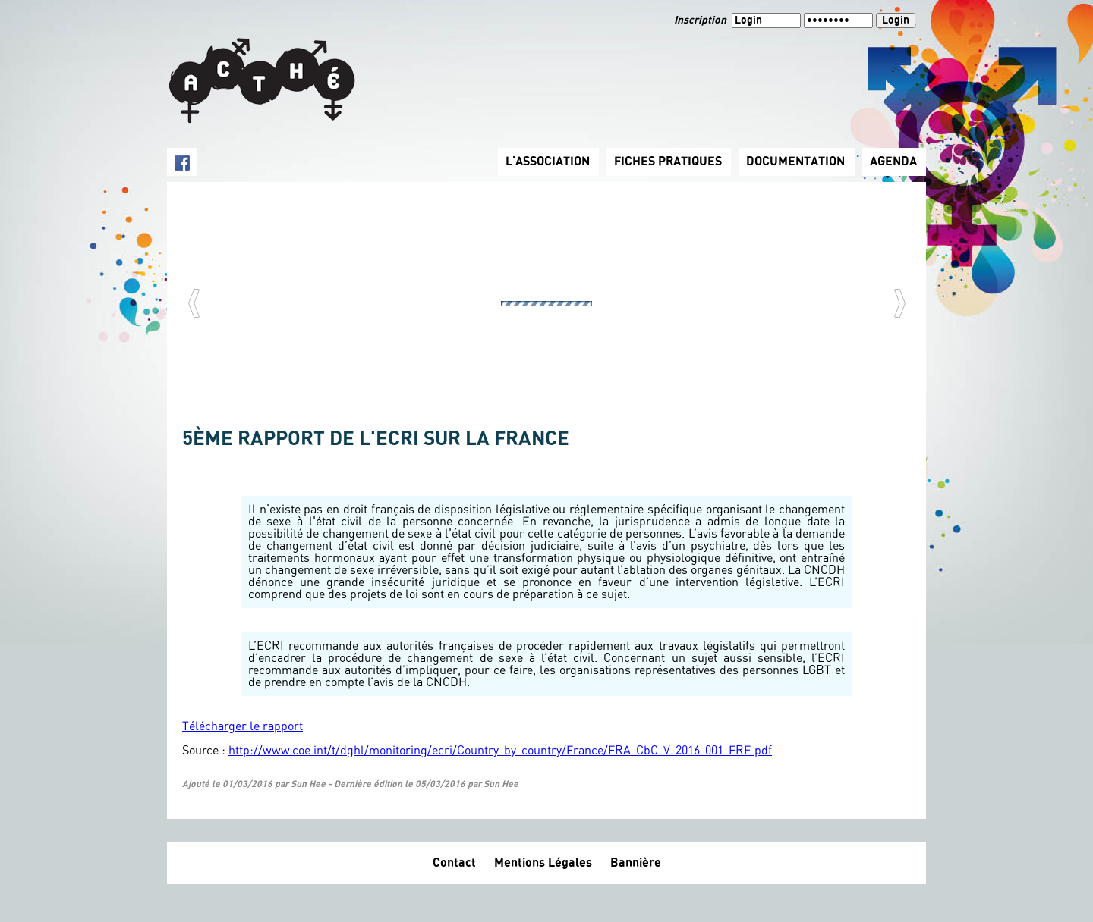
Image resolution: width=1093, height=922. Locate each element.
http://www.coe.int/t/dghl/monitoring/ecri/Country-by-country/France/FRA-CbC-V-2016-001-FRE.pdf (500, 751)
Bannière (635, 863)
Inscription (701, 20)
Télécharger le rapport (242, 726)
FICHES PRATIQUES (668, 161)
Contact (454, 863)
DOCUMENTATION (795, 161)
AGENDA (893, 161)
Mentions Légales (543, 863)
